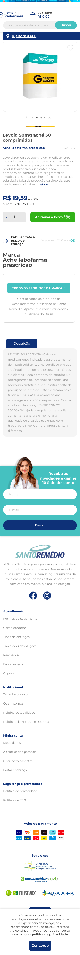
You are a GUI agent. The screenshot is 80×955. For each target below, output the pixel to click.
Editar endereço (15, 770)
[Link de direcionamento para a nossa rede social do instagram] (47, 595)
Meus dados (12, 743)
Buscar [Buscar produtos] (66, 25)
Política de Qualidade (19, 713)
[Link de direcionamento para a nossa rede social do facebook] (33, 595)
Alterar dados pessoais (19, 752)
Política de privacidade (20, 791)
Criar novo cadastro (18, 761)
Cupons (9, 673)
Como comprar (14, 628)
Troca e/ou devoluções (19, 646)
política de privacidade (50, 934)
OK (72, 240)
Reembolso (11, 655)
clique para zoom (40, 117)
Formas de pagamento (20, 619)
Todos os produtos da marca (39, 288)
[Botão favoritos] (70, 48)
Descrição (21, 343)
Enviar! (40, 525)
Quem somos (13, 703)
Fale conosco (13, 664)
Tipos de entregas (16, 637)
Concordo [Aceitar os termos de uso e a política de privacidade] (40, 946)
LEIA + (43, 184)
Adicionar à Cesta (52, 217)
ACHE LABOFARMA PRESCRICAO (24, 148)
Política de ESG (14, 800)
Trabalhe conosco (16, 694)
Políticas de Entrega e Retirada (26, 722)
